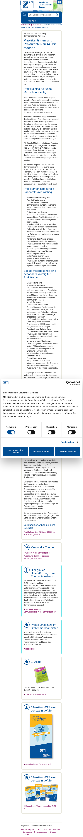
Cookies (26, 834)
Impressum (32, 830)
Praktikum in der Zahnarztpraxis (37, 553)
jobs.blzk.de (30, 649)
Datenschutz (27, 832)
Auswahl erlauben (41, 451)
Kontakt (24, 830)
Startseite (25, 25)
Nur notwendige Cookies (15, 451)
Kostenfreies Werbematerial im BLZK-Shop (40, 807)
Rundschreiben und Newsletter (49, 830)
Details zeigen (67, 442)
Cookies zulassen (67, 451)
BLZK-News (37, 25)
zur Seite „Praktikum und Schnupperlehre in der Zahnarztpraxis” (40, 610)
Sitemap (53, 832)
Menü (32, 20)
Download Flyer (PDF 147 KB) (38, 764)
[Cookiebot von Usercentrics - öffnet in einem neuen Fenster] (68, 383)
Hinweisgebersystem (40, 832)
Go (57, 15)
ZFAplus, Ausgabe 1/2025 (36, 694)
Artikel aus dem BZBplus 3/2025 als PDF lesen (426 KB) (39, 533)
